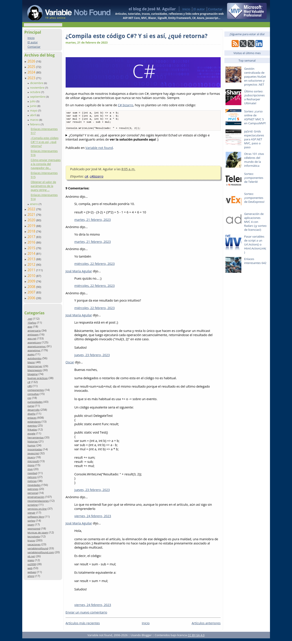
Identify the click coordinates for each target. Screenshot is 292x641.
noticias (32, 481)
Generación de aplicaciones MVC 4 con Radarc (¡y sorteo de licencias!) (255, 222)
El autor (199, 9)
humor (32, 445)
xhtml (31, 576)
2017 (32, 236)
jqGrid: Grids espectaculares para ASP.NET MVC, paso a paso (254, 139)
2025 (32, 66)
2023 (32, 77)
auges (31, 354)
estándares (34, 421)
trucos (31, 540)
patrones (33, 489)
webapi (32, 572)
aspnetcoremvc (37, 346)
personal (33, 492)
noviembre (37, 88)
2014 (32, 253)
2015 (32, 247)
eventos (32, 425)
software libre (36, 516)
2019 (32, 225)
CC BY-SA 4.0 (196, 638)
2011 (32, 269)
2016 (32, 242)
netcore (32, 477)
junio (33, 106)
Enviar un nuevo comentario (86, 615)
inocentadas (35, 449)
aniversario (34, 330)
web (30, 568)
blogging (33, 374)
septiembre (38, 97)
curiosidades (35, 401)
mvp (30, 469)
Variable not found (99, 150)
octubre (35, 92)
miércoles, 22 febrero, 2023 (94, 266)
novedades (34, 485)
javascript (33, 453)
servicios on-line (37, 508)
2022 (32, 209)
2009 (32, 281)
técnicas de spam (38, 532)
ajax (30, 326)
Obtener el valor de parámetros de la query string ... (43, 186)
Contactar (215, 9)
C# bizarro (125, 105)
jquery (31, 457)
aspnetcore (34, 342)
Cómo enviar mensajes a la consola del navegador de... (46, 164)
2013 (32, 258)
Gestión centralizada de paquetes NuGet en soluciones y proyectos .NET (255, 76)
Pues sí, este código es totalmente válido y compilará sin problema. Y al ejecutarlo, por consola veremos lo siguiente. (143, 140)
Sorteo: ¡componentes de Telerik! (253, 178)
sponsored (34, 528)
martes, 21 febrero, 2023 (92, 222)
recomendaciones (38, 500)
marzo (34, 120)
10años (32, 322)
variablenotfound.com (41, 552)
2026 (32, 61)
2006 (32, 297)
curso (31, 405)
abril (33, 115)
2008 (32, 286)
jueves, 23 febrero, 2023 (92, 357)
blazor (31, 362)
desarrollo (34, 409)
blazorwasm (35, 370)
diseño (31, 413)
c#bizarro (96, 179)
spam (31, 524)
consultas (33, 394)
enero (34, 204)
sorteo (31, 520)
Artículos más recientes (83, 626)
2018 (32, 231)
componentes (36, 390)
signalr (31, 512)
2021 (32, 214)
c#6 (30, 386)
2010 (32, 275)
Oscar (70, 365)
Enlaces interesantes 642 (255, 261)
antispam (33, 334)
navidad (32, 473)
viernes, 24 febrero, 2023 (92, 518)
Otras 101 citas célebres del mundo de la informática (254, 160)
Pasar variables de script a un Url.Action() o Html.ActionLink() (255, 244)
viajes (31, 560)
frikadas (32, 429)
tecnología (34, 536)
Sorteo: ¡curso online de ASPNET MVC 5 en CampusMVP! (255, 117)
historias (33, 441)
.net (30, 318)
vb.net (31, 556)
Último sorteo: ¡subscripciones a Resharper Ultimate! (254, 97)
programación (36, 496)
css (29, 397)
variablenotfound (38, 548)
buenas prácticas (38, 378)
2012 (32, 264)
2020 (32, 220)
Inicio (186, 9)
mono (31, 465)
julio (33, 101)
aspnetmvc (34, 350)
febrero (35, 124)
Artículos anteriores (206, 626)
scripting (33, 504)
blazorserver (35, 366)
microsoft (33, 461)
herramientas (36, 437)
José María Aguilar (79, 274)
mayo (34, 110)
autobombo (35, 358)
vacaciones (34, 544)
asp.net (32, 338)
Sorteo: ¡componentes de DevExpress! (254, 198)
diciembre (37, 83)
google (31, 433)
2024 (32, 72)
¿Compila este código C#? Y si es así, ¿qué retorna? (44, 142)
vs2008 (32, 564)
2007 (32, 292)
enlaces (32, 417)
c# (29, 382)
